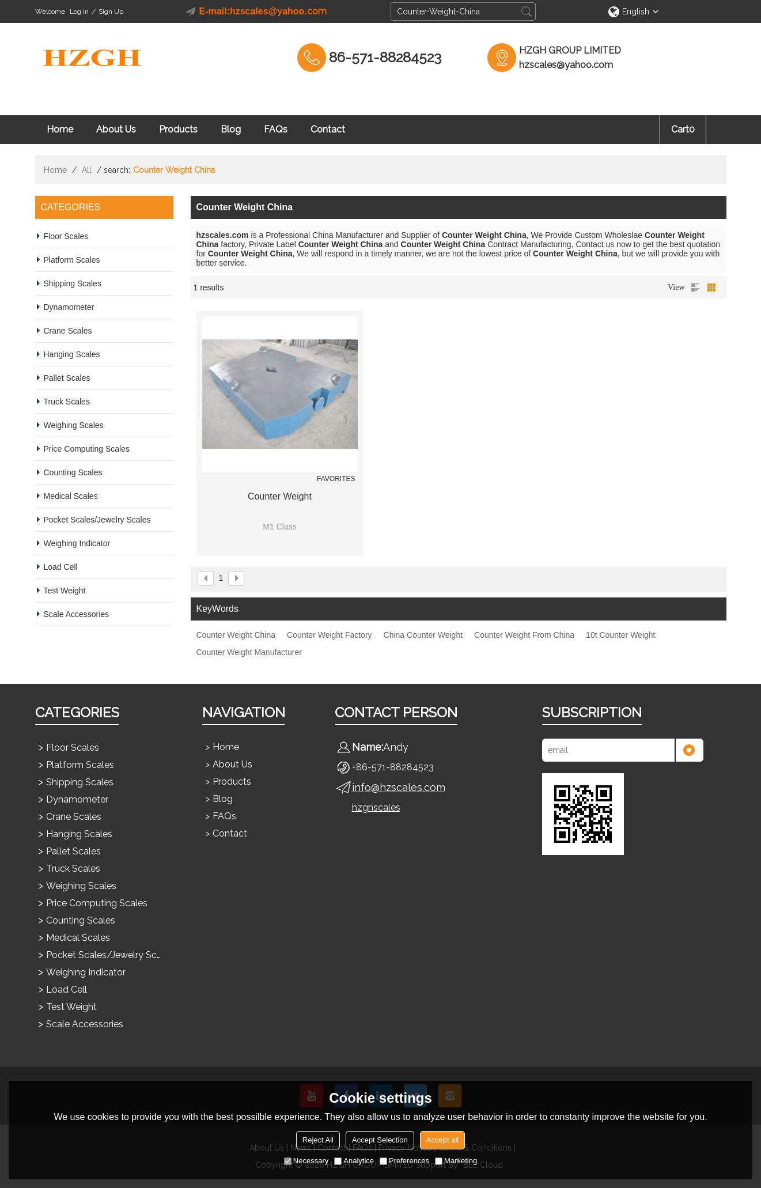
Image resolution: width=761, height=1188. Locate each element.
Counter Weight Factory (329, 635)
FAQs (275, 129)
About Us (116, 129)
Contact (328, 129)
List (695, 287)
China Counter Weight (423, 635)
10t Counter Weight (620, 635)
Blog (231, 129)
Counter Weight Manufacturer (249, 652)
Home (60, 129)
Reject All (318, 1140)
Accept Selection (380, 1140)
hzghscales (376, 807)
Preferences (404, 1160)
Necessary (306, 1160)
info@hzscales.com (398, 787)
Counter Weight (280, 496)
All (87, 170)
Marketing (456, 1160)
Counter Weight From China (524, 635)
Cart (683, 129)
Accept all (442, 1140)
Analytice (354, 1160)
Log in (79, 11)
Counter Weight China (235, 635)
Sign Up (111, 11)
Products (178, 129)
